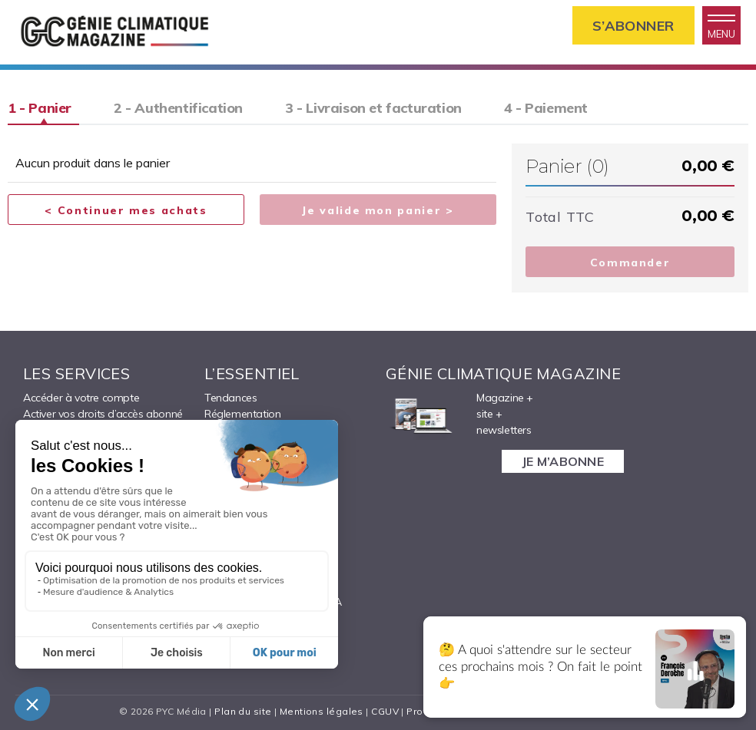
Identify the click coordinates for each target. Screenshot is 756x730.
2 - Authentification (178, 108)
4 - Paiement (546, 108)
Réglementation (242, 414)
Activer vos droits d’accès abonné (103, 414)
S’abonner (633, 26)
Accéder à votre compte (81, 398)
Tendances (230, 398)
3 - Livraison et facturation (373, 108)
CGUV (385, 711)
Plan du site (242, 711)
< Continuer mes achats (126, 210)
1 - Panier (39, 108)
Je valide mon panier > (377, 210)
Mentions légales (321, 711)
